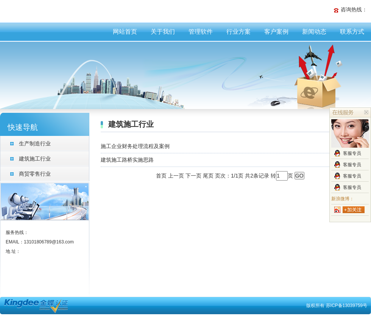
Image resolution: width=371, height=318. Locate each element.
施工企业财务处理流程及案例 (135, 146)
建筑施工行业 (35, 159)
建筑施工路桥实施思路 (127, 160)
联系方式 (352, 31)
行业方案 (238, 31)
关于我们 (163, 31)
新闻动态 (314, 31)
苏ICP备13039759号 (346, 305)
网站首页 (125, 31)
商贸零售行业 (35, 174)
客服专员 (352, 153)
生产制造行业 (35, 143)
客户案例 (276, 31)
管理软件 (201, 31)
